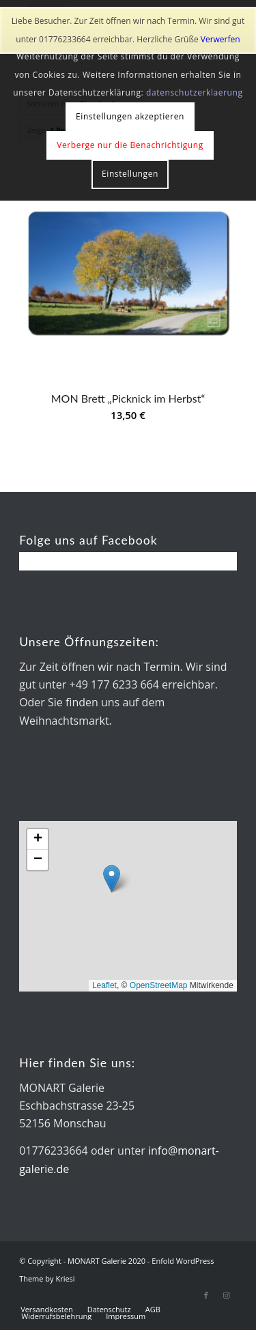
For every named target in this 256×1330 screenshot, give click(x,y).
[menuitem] (47, 1309)
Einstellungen (130, 173)
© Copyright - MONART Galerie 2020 (82, 1261)
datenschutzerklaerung (194, 92)
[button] (111, 879)
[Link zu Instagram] (226, 1295)
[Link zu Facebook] (206, 1295)
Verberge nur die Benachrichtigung (130, 145)
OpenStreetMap (159, 985)
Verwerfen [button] (220, 39)
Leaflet (104, 985)
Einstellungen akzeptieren (130, 116)
